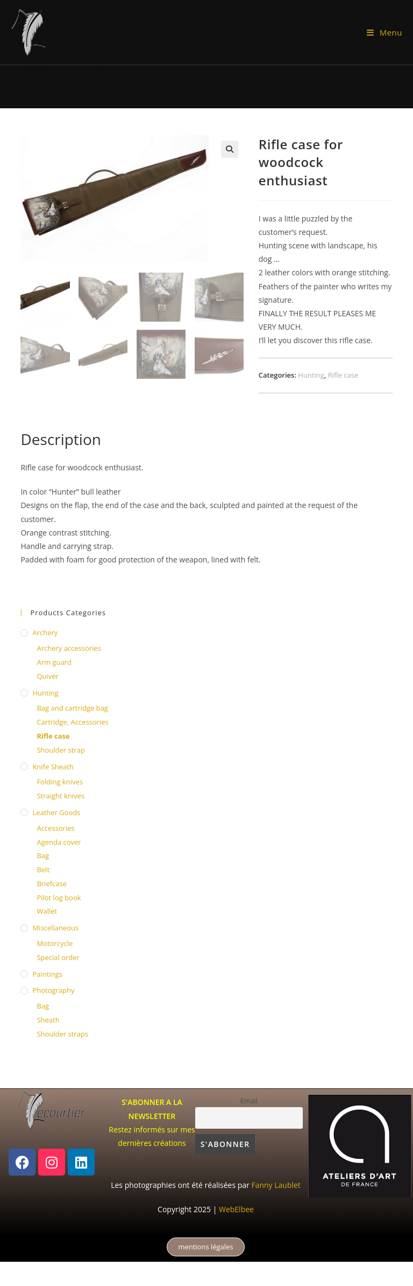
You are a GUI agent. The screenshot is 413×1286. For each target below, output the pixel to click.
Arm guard (54, 662)
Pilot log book (59, 897)
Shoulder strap (60, 750)
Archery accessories (69, 648)
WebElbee (236, 1209)
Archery (45, 632)
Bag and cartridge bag (72, 708)
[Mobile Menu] (384, 32)
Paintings (47, 974)
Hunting (311, 375)
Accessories (55, 828)
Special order (58, 957)
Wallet (47, 911)
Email (249, 1101)
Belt (43, 869)
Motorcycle (55, 943)
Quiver (47, 676)
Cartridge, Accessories (72, 722)
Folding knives (60, 782)
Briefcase (52, 883)
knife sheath (53, 766)
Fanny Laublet (275, 1185)
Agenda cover (59, 842)
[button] (229, 149)
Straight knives (60, 796)
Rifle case (343, 375)
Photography (53, 990)
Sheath (48, 1020)
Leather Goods (56, 812)
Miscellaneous (55, 928)
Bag (43, 855)
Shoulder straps (62, 1034)
